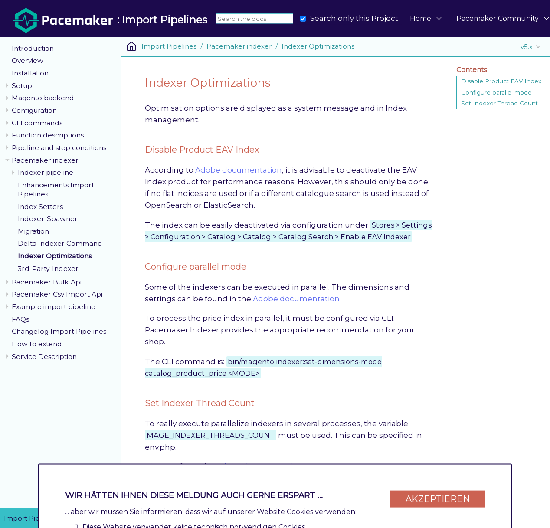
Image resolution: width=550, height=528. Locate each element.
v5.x (527, 46)
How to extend (37, 344)
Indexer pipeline (45, 172)
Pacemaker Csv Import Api (57, 294)
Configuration (34, 110)
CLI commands (37, 123)
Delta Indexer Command (60, 243)
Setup (22, 85)
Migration (33, 231)
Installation (30, 73)
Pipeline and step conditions (59, 147)
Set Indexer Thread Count (499, 103)
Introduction (33, 48)
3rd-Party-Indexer (48, 268)
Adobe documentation (238, 170)
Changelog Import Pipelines (59, 331)
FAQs (20, 319)
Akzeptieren (438, 494)
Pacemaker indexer (45, 160)
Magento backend (43, 98)
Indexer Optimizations (55, 256)
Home (420, 18)
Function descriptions (48, 135)
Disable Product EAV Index (501, 81)
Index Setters (40, 206)
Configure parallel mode (496, 92)
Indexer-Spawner (48, 219)
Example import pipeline (53, 307)
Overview (27, 60)
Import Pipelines (168, 46)
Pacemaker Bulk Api (47, 282)
